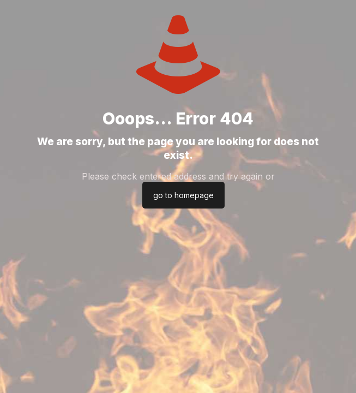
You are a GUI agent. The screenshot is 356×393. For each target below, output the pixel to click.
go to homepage (183, 195)
